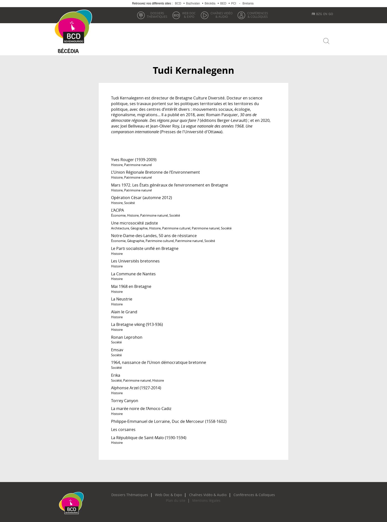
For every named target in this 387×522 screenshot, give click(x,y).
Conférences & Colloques (244, 493)
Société (129, 201)
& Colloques (257, 15)
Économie (118, 213)
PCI (233, 3)
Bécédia (210, 3)
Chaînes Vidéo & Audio (205, 493)
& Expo (188, 15)
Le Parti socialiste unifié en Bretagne (144, 246)
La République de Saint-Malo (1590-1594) (148, 435)
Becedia (71, 49)
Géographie (139, 226)
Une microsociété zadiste (134, 221)
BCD (178, 3)
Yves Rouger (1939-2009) (133, 157)
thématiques (156, 15)
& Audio (221, 15)
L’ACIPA (117, 208)
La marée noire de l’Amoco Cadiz (141, 406)
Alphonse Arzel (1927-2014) (136, 386)
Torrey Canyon (124, 398)
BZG (319, 14)
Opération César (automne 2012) (141, 195)
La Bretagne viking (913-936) (137, 322)
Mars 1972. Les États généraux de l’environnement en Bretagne (169, 183)
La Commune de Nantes (133, 271)
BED (223, 3)
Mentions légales (203, 498)
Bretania (247, 3)
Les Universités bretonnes (135, 259)
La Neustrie (121, 297)
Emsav (117, 348)
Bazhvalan (193, 3)
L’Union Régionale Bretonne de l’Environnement (155, 170)
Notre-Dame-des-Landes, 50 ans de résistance (154, 233)
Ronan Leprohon (126, 335)
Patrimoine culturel (176, 226)
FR (313, 14)
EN (325, 14)
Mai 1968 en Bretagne (131, 284)
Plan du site (178, 498)
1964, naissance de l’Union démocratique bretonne (158, 360)
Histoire (117, 163)
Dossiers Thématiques (139, 493)
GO (331, 14)
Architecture (120, 226)
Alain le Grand (124, 310)
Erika (115, 373)
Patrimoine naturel (138, 163)
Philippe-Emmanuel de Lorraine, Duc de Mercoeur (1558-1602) (169, 419)
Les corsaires (123, 427)
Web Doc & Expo (172, 493)
